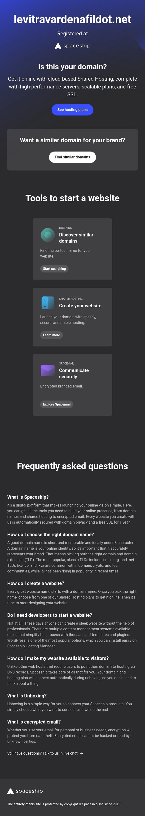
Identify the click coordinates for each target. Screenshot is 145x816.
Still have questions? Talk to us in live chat (45, 753)
